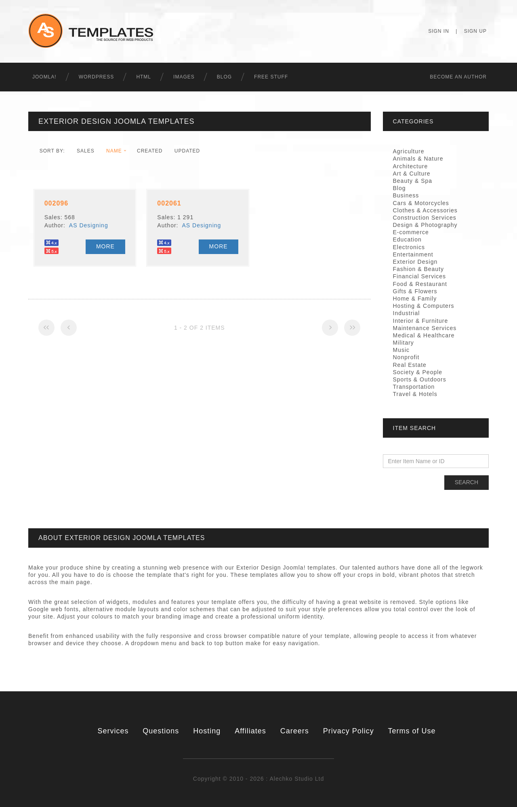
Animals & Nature (418, 158)
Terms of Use (412, 731)
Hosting (207, 731)
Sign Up (475, 31)
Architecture (410, 166)
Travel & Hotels (415, 394)
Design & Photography (425, 225)
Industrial (406, 313)
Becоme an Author (458, 77)
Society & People (418, 372)
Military (403, 342)
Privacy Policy (348, 731)
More (105, 246)
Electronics (409, 247)
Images (184, 77)
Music (401, 350)
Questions (161, 731)
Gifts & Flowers (415, 291)
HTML (143, 77)
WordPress (96, 77)
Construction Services (424, 217)
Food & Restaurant (420, 284)
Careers (294, 731)
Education (407, 239)
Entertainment (413, 254)
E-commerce (411, 232)
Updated (187, 151)
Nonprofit (406, 357)
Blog (224, 77)
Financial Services (419, 276)
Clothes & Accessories (425, 210)
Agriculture (409, 151)
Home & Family (415, 298)
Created (149, 151)
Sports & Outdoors (419, 379)
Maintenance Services (425, 328)
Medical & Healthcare (424, 335)
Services (112, 731)
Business (406, 195)
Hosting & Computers (423, 306)
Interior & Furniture (420, 321)
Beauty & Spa (413, 181)
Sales (86, 151)
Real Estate (410, 365)
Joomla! (44, 77)
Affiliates (250, 731)
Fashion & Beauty (418, 269)
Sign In (438, 31)
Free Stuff (271, 77)
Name (114, 151)
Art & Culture (412, 173)
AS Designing (88, 225)
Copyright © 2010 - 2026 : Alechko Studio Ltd (258, 778)
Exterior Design (415, 261)
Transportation (414, 386)
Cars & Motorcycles (421, 203)
